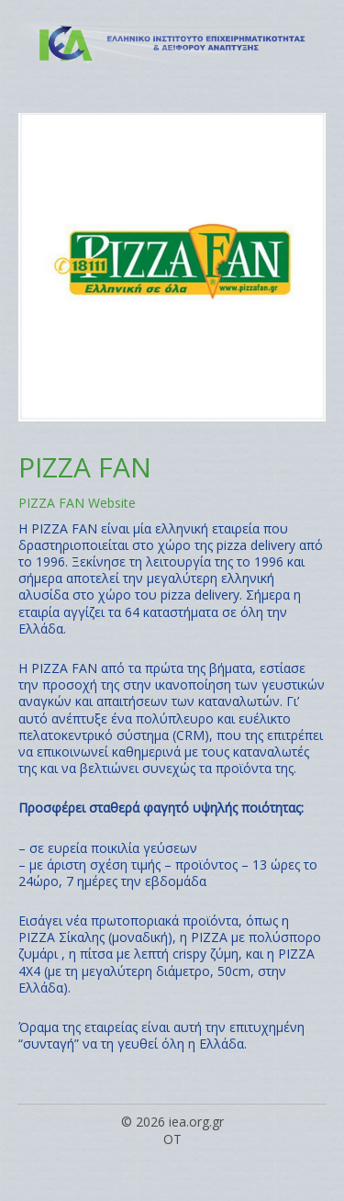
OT (172, 1139)
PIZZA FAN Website (77, 502)
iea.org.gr (196, 1121)
